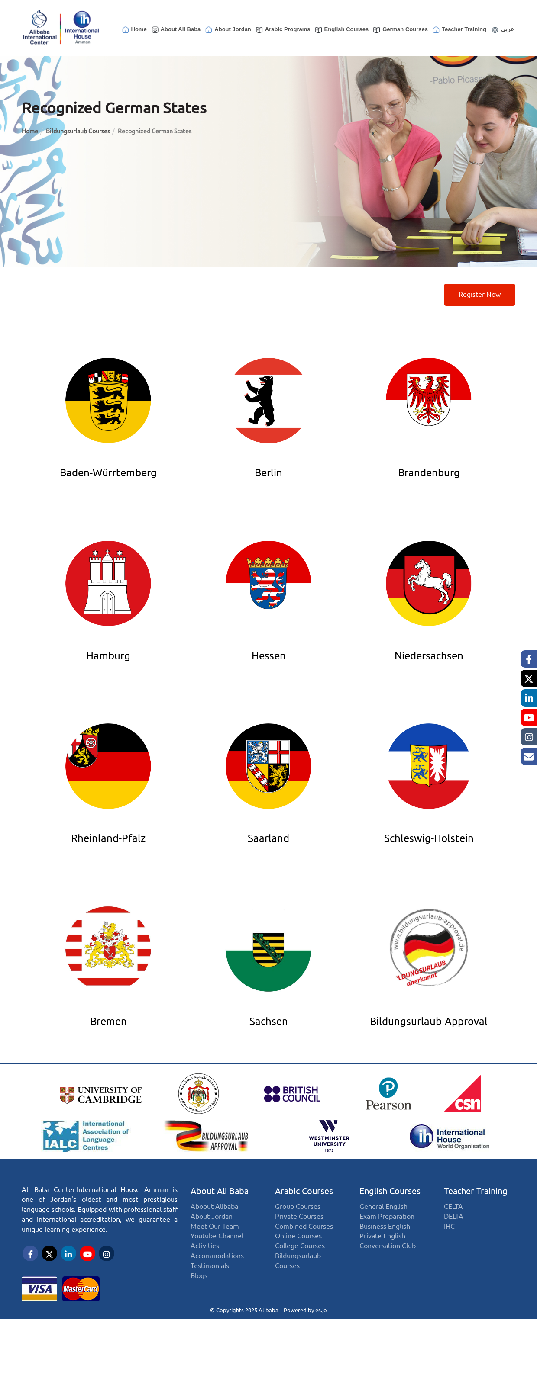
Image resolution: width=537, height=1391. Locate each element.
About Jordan (227, 30)
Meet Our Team (215, 1226)
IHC (449, 1226)
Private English (382, 1236)
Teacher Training (459, 30)
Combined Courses (304, 1226)
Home (134, 30)
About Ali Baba (176, 30)
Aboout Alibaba (214, 1206)
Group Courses (297, 1206)
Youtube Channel (217, 1236)
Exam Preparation (386, 1216)
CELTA (453, 1206)
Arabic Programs (283, 30)
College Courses (300, 1246)
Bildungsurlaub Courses (78, 131)
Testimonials (210, 1265)
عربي (502, 30)
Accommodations (217, 1256)
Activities (205, 1246)
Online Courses (298, 1236)
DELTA (453, 1216)
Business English (384, 1226)
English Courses (341, 30)
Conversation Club (387, 1246)
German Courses (400, 30)
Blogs (199, 1275)
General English (383, 1206)
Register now (480, 294)
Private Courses (299, 1216)
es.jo (321, 1310)
